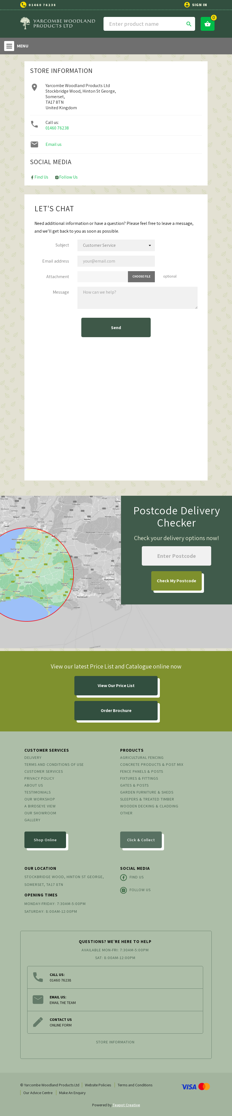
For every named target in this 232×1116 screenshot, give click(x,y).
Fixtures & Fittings (139, 778)
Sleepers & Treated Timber (147, 799)
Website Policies (98, 1084)
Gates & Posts (134, 785)
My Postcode (176, 581)
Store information (115, 1041)
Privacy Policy (39, 778)
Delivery (33, 757)
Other (126, 812)
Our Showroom (40, 812)
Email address (55, 261)
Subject (62, 245)
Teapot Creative (126, 1104)
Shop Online (45, 839)
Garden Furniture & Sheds (146, 792)
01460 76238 (42, 5)
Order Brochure (116, 710)
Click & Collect (141, 839)
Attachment (57, 276)
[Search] (149, 24)
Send (116, 328)
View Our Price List (116, 685)
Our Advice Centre (37, 1092)
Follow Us (66, 177)
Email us (54, 144)
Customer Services (43, 771)
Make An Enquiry (72, 1092)
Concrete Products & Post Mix (151, 764)
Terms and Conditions (135, 1084)
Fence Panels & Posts (141, 771)
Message (61, 292)
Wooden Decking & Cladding (149, 806)
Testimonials (37, 792)
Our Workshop (39, 799)
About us (33, 785)
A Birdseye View (40, 806)
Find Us (39, 177)
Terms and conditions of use (54, 764)
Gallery (32, 819)
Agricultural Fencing (142, 757)
